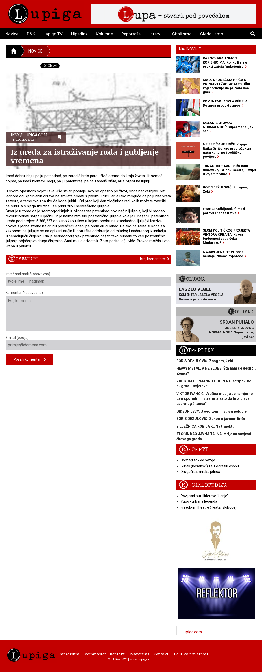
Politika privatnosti (192, 653)
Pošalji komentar (30, 359)
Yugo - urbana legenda (199, 501)
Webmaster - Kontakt (105, 653)
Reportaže (131, 33)
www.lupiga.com (142, 659)
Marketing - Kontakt (149, 653)
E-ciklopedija (203, 485)
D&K (31, 33)
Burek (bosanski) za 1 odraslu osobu (210, 466)
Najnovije (190, 49)
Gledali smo (211, 33)
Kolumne (104, 33)
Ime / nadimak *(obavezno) (88, 279)
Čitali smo (182, 33)
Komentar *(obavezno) (88, 311)
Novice (11, 33)
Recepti (193, 450)
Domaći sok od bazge (198, 460)
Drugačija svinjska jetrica (200, 472)
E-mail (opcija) (88, 342)
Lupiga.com (191, 631)
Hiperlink (79, 33)
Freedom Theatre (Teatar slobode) (209, 507)
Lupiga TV (53, 33)
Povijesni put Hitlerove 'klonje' (204, 496)
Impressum (68, 653)
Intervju (156, 33)
